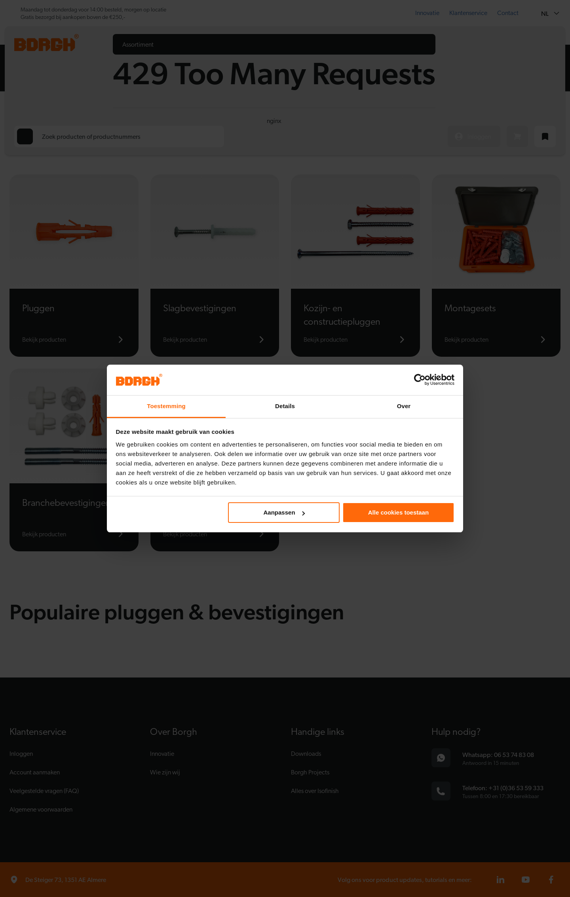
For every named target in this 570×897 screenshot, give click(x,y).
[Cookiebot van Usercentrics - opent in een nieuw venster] (419, 380)
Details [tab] (285, 406)
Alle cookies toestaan (398, 512)
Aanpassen (284, 512)
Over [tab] (404, 406)
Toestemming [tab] (166, 406)
